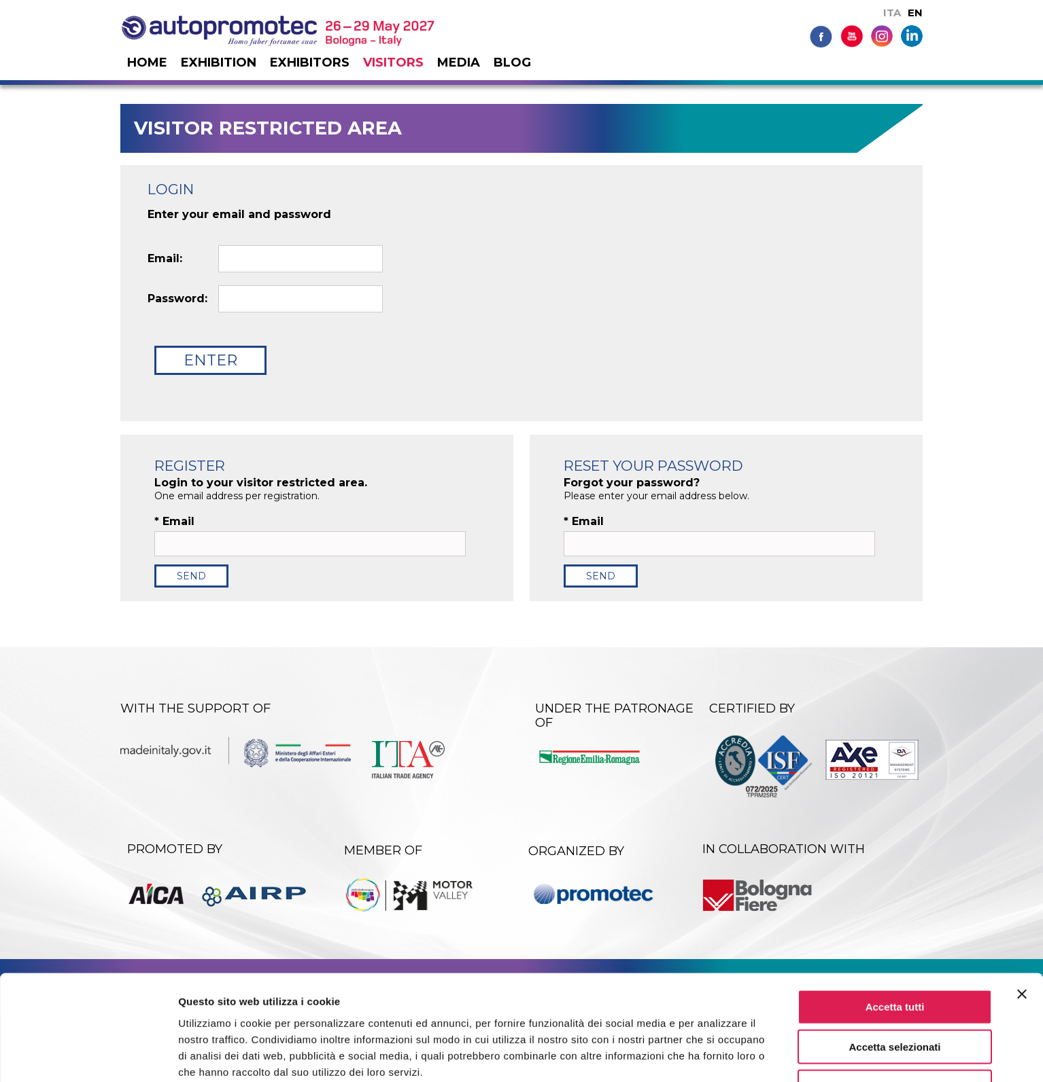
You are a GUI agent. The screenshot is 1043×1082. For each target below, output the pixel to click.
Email (174, 522)
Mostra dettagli (715, 1055)
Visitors (393, 62)
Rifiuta (895, 1026)
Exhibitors (309, 62)
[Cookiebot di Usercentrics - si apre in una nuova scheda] (88, 1055)
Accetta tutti (895, 946)
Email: (165, 259)
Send (191, 576)
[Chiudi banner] (1022, 934)
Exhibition (218, 62)
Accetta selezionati (894, 986)
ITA (892, 12)
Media (458, 62)
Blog (512, 62)
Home (147, 62)
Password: (177, 299)
